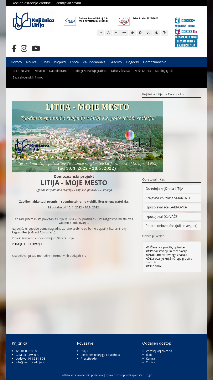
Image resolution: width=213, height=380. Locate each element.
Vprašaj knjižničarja (159, 351)
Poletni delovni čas (160, 225)
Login (148, 375)
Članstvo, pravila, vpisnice (165, 247)
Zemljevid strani (68, 3)
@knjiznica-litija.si (33, 362)
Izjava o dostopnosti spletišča (124, 375)
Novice (31, 62)
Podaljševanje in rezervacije (166, 251)
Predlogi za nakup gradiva (89, 71)
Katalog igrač (164, 71)
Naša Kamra (143, 71)
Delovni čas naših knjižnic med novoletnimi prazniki (93, 19)
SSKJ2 (84, 351)
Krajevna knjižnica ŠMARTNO (168, 198)
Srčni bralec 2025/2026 (145, 18)
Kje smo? (154, 266)
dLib (149, 355)
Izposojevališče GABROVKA (166, 207)
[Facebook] (14, 48)
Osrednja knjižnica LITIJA (164, 188)
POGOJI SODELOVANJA (27, 244)
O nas (45, 62)
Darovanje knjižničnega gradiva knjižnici (169, 260)
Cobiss (150, 362)
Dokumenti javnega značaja (166, 255)
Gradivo (116, 62)
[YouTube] (36, 48)
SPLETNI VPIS (21, 71)
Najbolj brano (58, 71)
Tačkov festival (120, 71)
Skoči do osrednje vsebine (31, 3)
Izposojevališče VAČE (162, 216)
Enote (74, 62)
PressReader (89, 358)
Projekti (60, 62)
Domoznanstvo (154, 62)
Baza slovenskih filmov (28, 77)
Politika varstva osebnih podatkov (82, 375)
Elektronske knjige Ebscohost (100, 355)
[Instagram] (24, 48)
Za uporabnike (94, 62)
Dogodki (132, 62)
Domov (16, 62)
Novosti (40, 71)
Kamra (150, 358)
